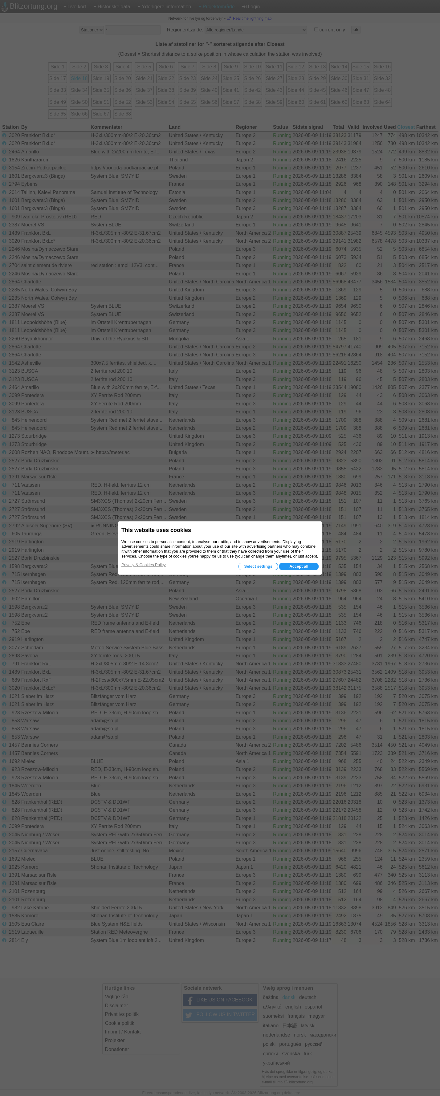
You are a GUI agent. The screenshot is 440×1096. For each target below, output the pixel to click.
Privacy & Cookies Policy (143, 564)
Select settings (258, 566)
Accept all (298, 566)
